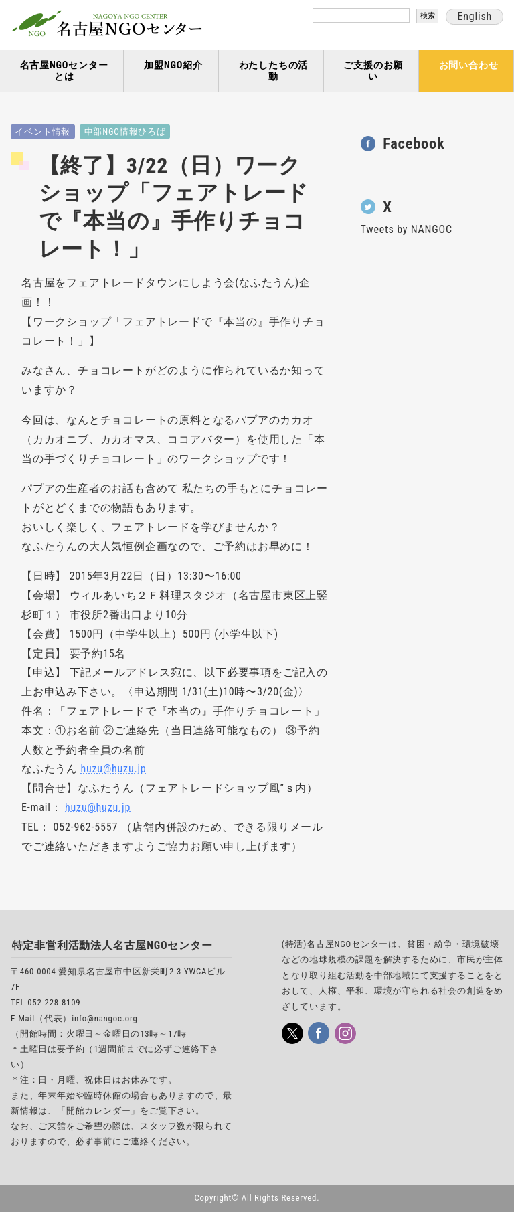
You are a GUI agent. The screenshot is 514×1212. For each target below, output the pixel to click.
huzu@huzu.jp (113, 768)
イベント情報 (42, 131)
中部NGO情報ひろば (125, 131)
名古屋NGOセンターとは (64, 71)
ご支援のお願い (373, 71)
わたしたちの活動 (274, 71)
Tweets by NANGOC (406, 229)
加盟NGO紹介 (173, 65)
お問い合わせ (469, 65)
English (474, 16)
